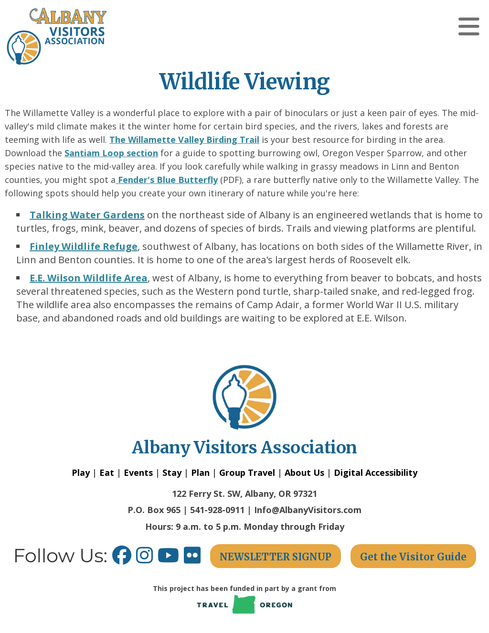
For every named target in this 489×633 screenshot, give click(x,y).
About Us (304, 472)
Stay (171, 472)
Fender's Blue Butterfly (167, 179)
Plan (200, 472)
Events (138, 472)
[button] (468, 26)
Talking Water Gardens (87, 214)
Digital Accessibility (375, 472)
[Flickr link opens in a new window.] (197, 559)
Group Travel (247, 472)
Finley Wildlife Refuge (84, 246)
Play (81, 472)
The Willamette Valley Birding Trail (184, 139)
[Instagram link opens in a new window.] (147, 559)
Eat (106, 472)
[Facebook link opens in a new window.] (121, 559)
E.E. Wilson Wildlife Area (89, 277)
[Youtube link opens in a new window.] (171, 559)
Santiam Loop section (111, 153)
